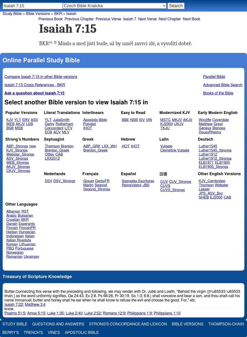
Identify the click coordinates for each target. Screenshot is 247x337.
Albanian (13, 211)
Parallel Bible (214, 77)
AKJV (20, 124)
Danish (11, 224)
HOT (126, 146)
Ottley (49, 154)
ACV (57, 132)
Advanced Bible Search (222, 85)
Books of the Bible (218, 93)
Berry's (10, 333)
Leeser (204, 189)
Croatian (13, 220)
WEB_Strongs (17, 163)
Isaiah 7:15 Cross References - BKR (35, 85)
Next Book (191, 19)
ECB (48, 132)
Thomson (52, 146)
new (32, 146)
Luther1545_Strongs (215, 150)
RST (25, 211)
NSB (134, 120)
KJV (9, 120)
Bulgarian (25, 215)
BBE (125, 120)
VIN (149, 120)
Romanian (14, 256)
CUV (164, 182)
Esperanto (27, 224)
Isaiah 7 (129, 19)
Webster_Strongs (20, 154)
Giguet (88, 181)
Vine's (54, 333)
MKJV (177, 120)
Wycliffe (205, 120)
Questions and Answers (58, 324)
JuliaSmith (61, 120)
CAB (59, 154)
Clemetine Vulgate (174, 150)
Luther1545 (208, 146)
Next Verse (147, 19)
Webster (221, 185)
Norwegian (14, 252)
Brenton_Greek (57, 150)
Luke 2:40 (74, 313)
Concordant (54, 128)
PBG (10, 248)
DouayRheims (210, 132)
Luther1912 (208, 154)
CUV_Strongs (180, 182)
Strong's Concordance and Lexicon (128, 324)
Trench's (33, 333)
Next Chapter (170, 19)
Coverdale (221, 120)
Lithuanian (27, 244)
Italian (30, 236)
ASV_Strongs (17, 158)
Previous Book (50, 19)
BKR (58, 14)
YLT (17, 120)
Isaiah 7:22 (14, 305)
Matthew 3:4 (35, 305)
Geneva (205, 128)
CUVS (165, 186)
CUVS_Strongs (172, 190)
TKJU (165, 128)
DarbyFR (102, 181)
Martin (88, 185)
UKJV (179, 124)
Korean (12, 244)
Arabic (11, 215)
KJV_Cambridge (212, 181)
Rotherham (64, 124)
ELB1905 (222, 163)
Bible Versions (38, 14)
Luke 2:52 (92, 313)
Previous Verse (108, 19)
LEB (29, 124)
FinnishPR (27, 228)
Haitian (12, 232)
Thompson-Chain (226, 324)
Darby (50, 124)
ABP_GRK (91, 146)
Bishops (219, 128)
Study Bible (12, 14)
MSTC (165, 120)
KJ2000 (166, 124)
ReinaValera (131, 185)
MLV (65, 132)
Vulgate (166, 146)
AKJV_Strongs (18, 167)
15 (55, 42)
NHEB (204, 197)
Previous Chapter (79, 19)
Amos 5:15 (36, 313)
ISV (142, 120)
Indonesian (15, 236)
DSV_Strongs (64, 181)
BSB (10, 128)
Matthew (206, 124)
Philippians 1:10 (167, 313)
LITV (68, 128)
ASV (34, 120)
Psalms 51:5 (15, 313)
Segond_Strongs (96, 189)
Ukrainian (31, 256)
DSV (48, 181)
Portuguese (24, 248)
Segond (101, 185)
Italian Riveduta (18, 240)
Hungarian (27, 232)
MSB (19, 128)
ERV (26, 120)
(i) (51, 42)
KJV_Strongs (16, 150)
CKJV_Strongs (18, 171)
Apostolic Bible (82, 333)
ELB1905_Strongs (213, 167)
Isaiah (71, 14)
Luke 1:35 (55, 313)
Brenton (67, 146)
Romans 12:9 (114, 313)
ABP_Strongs (17, 146)
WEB (10, 124)
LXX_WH (109, 146)
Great (218, 124)
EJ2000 (216, 197)
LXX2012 (52, 158)
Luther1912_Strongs (215, 158)
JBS (146, 185)
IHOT (87, 128)
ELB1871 (206, 163)
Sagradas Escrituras (138, 181)
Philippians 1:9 (139, 313)
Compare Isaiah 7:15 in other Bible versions (41, 77)
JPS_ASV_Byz (211, 193)
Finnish (12, 228)
